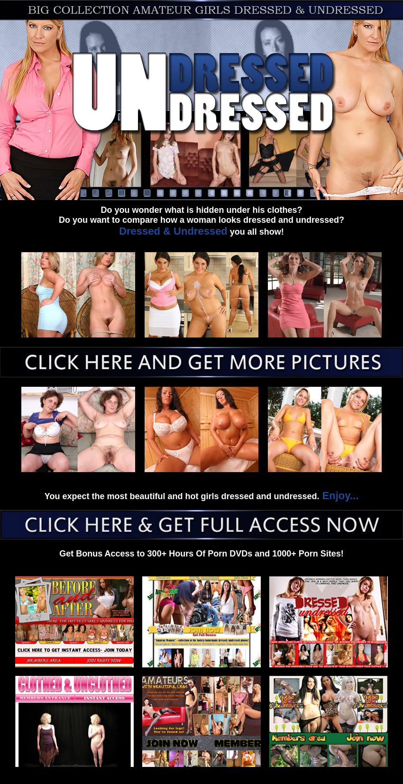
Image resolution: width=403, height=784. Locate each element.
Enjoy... (339, 495)
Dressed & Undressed (173, 231)
